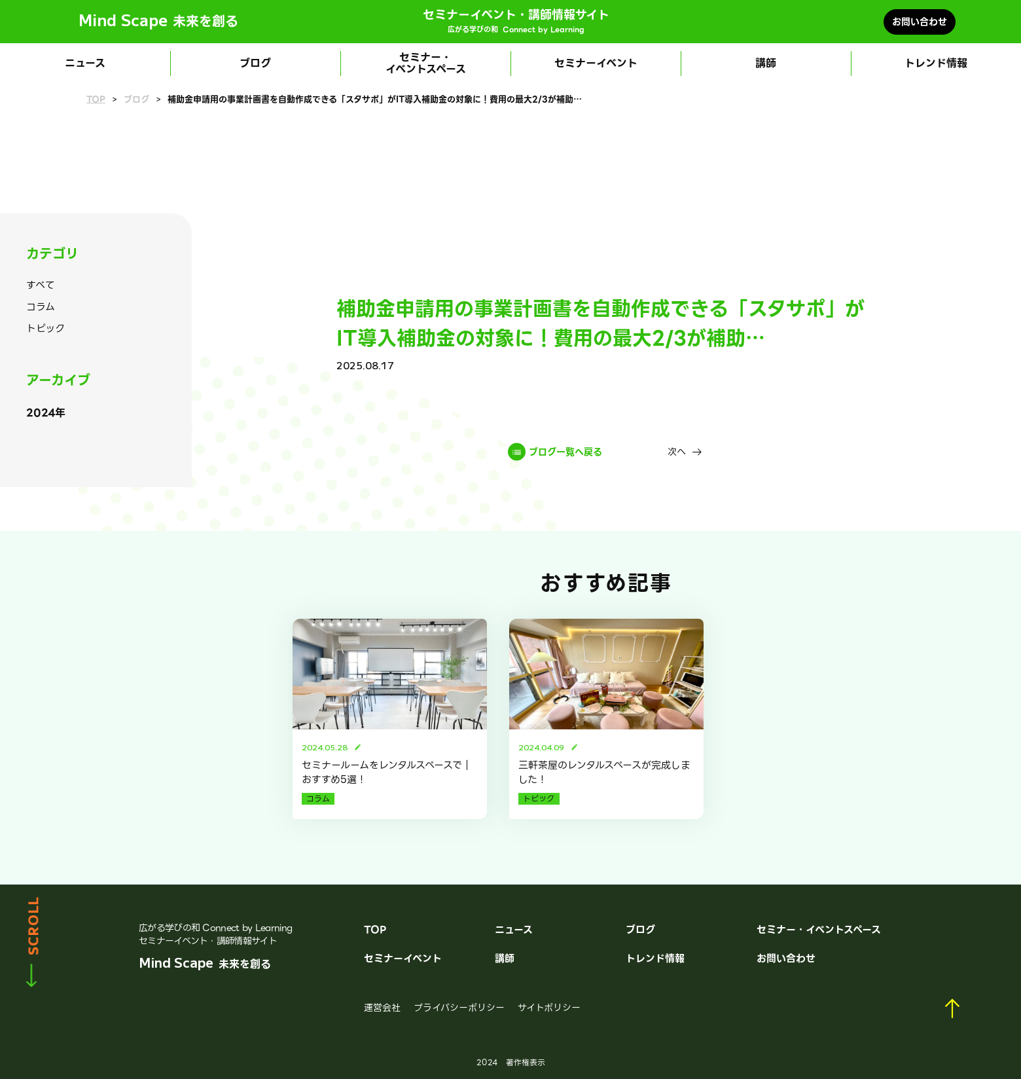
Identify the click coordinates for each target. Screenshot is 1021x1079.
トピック (45, 329)
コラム (40, 307)
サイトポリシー (549, 1007)
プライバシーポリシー (459, 1007)
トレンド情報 (936, 63)
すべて (40, 285)
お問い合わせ (919, 21)
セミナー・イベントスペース (425, 63)
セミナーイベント (595, 63)
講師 (765, 63)
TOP (95, 99)
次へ (677, 451)
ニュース (85, 63)
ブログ (255, 63)
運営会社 (382, 1007)
